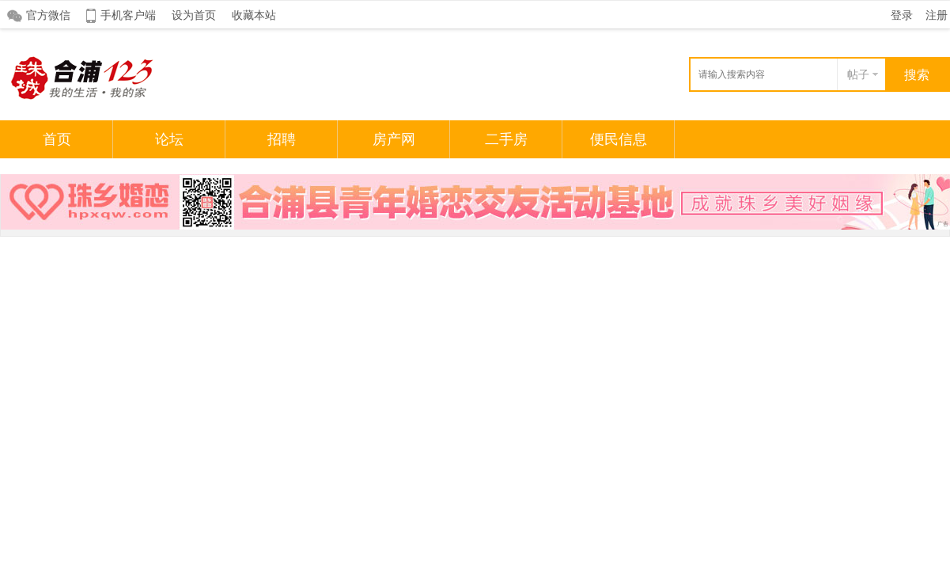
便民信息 (618, 139)
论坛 (169, 139)
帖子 (858, 74)
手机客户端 (128, 15)
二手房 (506, 139)
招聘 (281, 139)
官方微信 (48, 15)
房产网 (394, 139)
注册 (936, 15)
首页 (57, 139)
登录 (902, 15)
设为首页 (194, 15)
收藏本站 (254, 15)
